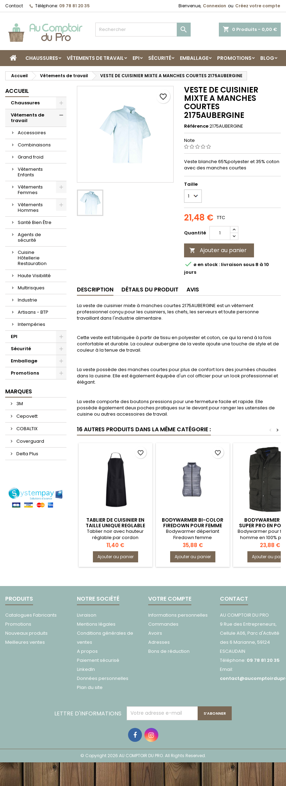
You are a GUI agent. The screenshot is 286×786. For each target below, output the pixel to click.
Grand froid (30, 157)
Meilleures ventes (25, 642)
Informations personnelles (178, 615)
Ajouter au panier (218, 250)
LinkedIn (86, 669)
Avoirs (155, 633)
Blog (267, 58)
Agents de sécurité (29, 237)
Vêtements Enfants (30, 172)
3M (19, 403)
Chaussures (41, 58)
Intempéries (31, 324)
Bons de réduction (169, 651)
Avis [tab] (192, 290)
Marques (18, 391)
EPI (136, 58)
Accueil (17, 91)
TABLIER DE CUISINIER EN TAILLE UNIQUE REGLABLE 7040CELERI (115, 525)
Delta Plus (26, 453)
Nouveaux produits (26, 633)
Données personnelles (102, 678)
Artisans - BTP (33, 312)
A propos (87, 651)
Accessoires (32, 132)
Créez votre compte (257, 6)
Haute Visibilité (34, 275)
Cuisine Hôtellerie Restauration (32, 258)
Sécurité (159, 58)
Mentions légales (96, 624)
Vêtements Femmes (30, 190)
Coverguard (29, 441)
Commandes (163, 624)
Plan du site (90, 687)
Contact (14, 6)
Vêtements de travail (95, 58)
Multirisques (31, 287)
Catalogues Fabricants (31, 615)
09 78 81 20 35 (74, 6)
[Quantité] (219, 233)
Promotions (234, 58)
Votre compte (169, 599)
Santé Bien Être (34, 222)
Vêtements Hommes (30, 207)
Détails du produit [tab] (149, 290)
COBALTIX (26, 428)
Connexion (214, 6)
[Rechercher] (143, 30)
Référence (196, 126)
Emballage (194, 58)
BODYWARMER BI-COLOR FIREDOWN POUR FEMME (192, 522)
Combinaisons (34, 145)
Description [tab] (95, 290)
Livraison (86, 615)
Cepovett (26, 416)
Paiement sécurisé (98, 660)
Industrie (27, 300)
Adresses (159, 642)
